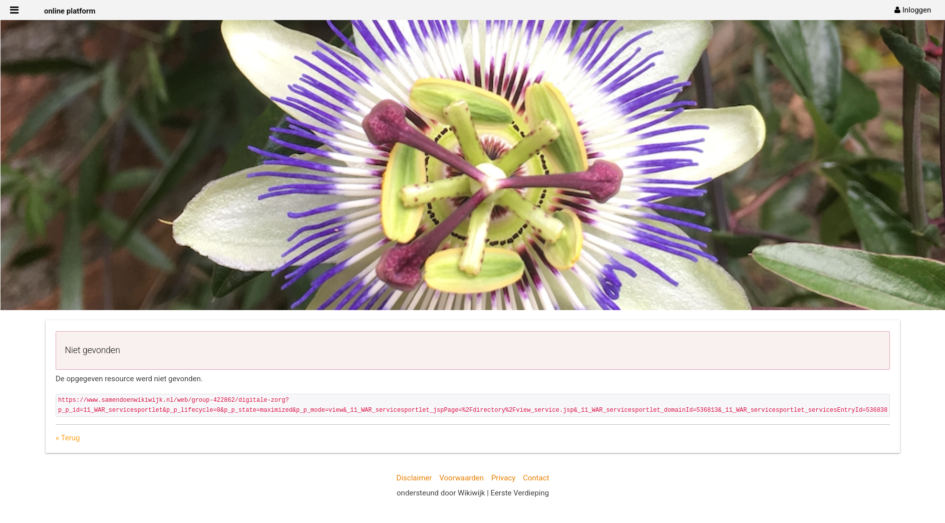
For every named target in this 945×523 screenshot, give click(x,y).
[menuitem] (912, 10)
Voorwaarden (461, 477)
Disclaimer (414, 477)
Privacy (503, 477)
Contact (536, 477)
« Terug (68, 437)
